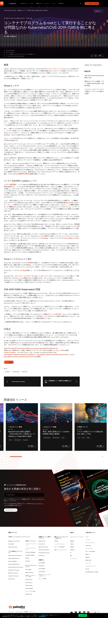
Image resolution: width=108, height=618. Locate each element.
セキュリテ (18, 276)
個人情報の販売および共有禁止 (92, 571)
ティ (51, 69)
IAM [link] (83, 437)
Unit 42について (24, 3)
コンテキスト (27, 276)
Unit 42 (87, 569)
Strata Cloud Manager (31, 552)
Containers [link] (7, 371)
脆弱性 (12, 54)
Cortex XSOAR (41, 568)
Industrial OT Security (13, 575)
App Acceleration (29, 572)
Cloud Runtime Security (43, 552)
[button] (101, 56)
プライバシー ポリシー (37, 499)
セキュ (46, 69)
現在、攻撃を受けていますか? (92, 3)
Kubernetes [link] (24, 371)
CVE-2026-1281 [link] (47, 437)
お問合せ (72, 544)
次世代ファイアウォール (31, 541)
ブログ (87, 536)
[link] (18, 18)
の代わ (70, 238)
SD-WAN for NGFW (30, 555)
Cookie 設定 (82, 615)
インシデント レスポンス (59, 544)
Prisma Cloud (41, 555)
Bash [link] (10, 439)
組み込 (66, 202)
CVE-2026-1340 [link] (56, 437)
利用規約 (24, 499)
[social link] (72, 612)
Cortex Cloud (41, 544)
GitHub (62, 350)
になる (76, 238)
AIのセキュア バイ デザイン (14, 541)
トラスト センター (19, 611)
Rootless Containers (10, 352)
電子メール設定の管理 (90, 551)
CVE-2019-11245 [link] (16, 371)
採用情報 (72, 541)
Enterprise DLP (29, 579)
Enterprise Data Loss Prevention (15, 567)
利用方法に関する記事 (26, 174)
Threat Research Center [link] (10, 10)
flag (24, 270)
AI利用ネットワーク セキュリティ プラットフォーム (19, 536)
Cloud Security (41, 541)
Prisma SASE (28, 569)
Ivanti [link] (63, 437)
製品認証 (87, 557)
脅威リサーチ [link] (21, 10)
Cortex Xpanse (41, 571)
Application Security (43, 546)
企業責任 (72, 546)
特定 (45, 314)
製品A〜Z (88, 554)
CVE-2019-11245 (16, 56)
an (46, 238)
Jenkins (6, 135)
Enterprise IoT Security (13, 570)
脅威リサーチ (39, 3)
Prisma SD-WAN (29, 588)
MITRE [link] (88, 437)
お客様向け (72, 549)
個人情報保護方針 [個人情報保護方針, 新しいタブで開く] (42, 616)
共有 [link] (101, 55)
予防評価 (56, 541)
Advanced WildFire (12, 561)
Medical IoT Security (13, 573)
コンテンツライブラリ (90, 542)
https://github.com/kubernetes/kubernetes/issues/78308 (20, 356)
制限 (10, 207)
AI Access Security (12, 547)
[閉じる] (105, 615)
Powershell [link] (25, 439)
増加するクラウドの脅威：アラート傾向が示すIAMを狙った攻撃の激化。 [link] (94, 83)
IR (70, 552)
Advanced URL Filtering (13, 558)
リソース (54, 3)
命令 (31, 263)
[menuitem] (14, 3)
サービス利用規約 (9, 505)
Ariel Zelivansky (11, 50)
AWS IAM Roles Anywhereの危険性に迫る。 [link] (94, 76)
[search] (81, 3)
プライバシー (11, 611)
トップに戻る (8, 362)
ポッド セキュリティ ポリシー (45, 276)
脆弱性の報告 (88, 560)
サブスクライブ (11, 510)
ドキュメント (32, 611)
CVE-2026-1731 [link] (17, 439)
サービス (32, 3)
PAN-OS (27, 558)
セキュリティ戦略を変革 (59, 546)
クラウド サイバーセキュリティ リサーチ (21, 54)
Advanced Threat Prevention (15, 555)
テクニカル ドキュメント (91, 566)
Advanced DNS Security (13, 564)
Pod (43, 238)
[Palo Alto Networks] (13, 3)
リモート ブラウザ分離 (30, 591)
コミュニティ (88, 539)
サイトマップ (88, 563)
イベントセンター (89, 548)
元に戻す (58, 314)
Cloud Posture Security (43, 549)
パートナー (47, 3)
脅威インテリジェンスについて (60, 549)
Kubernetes (22, 56)
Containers (10, 56)
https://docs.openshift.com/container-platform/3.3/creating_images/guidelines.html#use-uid (31, 348)
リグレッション (58, 69)
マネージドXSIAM (42, 578)
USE (28, 263)
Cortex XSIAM (41, 562)
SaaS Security (11, 578)
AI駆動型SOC (41, 559)
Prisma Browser (29, 585)
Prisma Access (29, 582)
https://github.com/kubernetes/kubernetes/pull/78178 (19, 354)
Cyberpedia (88, 545)
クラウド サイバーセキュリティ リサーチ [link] (37, 10)
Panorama (28, 561)
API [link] (79, 437)
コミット (51, 314)
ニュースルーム (73, 558)
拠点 (71, 555)
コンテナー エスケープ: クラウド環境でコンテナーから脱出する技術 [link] (94, 91)
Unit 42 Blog (60, 3)
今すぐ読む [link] (31, 446)
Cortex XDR (41, 565)
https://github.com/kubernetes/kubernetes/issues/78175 (53, 354)
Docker (66, 238)
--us (20, 270)
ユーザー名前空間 (9, 184)
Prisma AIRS (11, 544)
